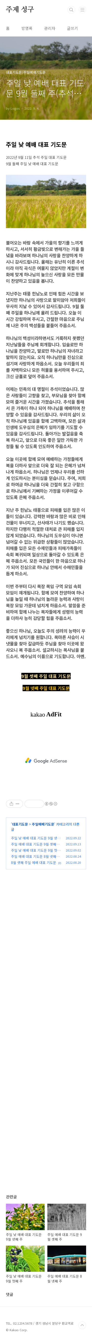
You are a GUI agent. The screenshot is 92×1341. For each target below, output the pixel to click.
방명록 (26, 28)
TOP (82, 1325)
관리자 (49, 28)
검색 (71, 9)
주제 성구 (20, 9)
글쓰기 (72, 28)
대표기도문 (20, 824)
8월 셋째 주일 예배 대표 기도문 (33, 862)
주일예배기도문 (43, 824)
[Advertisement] (46, 760)
